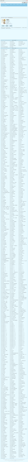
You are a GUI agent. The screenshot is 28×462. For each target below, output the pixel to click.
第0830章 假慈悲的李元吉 (21, 398)
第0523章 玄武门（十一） (12, 269)
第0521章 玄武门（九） (21, 268)
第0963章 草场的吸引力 (12, 44)
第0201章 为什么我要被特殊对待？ (4, 134)
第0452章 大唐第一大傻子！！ (22, 239)
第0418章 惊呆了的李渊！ (12, 225)
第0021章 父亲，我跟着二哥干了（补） (22, 57)
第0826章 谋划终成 (12, 397)
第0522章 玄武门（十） (3, 269)
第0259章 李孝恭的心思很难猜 (13, 158)
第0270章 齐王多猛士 (3, 163)
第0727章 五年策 (11, 355)
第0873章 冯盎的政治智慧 (3, 417)
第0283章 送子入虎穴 (12, 168)
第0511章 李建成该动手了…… (13, 264)
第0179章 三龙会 (20, 124)
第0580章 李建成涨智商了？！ (13, 293)
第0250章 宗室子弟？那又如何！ (13, 154)
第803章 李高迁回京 (21, 387)
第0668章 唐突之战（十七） (21, 330)
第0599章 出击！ (20, 301)
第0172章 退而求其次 (12, 121)
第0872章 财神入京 (20, 416)
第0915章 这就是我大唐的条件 (4, 435)
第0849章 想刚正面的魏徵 (3, 407)
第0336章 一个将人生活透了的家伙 (4, 191)
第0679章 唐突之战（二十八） (13, 335)
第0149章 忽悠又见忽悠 (21, 111)
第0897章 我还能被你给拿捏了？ (4, 427)
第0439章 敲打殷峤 (12, 234)
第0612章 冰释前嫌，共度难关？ (4, 307)
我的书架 (6, 5)
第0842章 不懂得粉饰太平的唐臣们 (22, 403)
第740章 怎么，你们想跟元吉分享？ (22, 360)
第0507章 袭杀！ (2, 263)
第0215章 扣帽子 (20, 139)
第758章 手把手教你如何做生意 (22, 368)
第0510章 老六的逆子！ (3, 264)
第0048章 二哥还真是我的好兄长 (22, 68)
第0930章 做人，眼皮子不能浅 (4, 441)
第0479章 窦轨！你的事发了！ (22, 250)
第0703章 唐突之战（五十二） (13, 345)
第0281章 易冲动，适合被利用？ (22, 167)
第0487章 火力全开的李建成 (12, 254)
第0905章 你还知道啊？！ (21, 430)
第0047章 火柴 (11, 68)
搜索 (24, 2)
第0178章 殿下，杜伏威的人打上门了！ (14, 124)
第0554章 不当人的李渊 (21, 282)
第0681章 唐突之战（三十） (4, 336)
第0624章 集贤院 (2, 312)
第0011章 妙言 (11, 53)
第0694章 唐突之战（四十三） (13, 341)
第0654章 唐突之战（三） (3, 325)
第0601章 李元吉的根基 (12, 302)
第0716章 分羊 (20, 350)
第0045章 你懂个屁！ (21, 67)
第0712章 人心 (11, 349)
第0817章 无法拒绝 (12, 393)
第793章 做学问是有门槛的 (12, 383)
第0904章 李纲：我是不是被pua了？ (13, 430)
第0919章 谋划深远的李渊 (12, 436)
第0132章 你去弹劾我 (3, 105)
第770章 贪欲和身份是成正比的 (22, 373)
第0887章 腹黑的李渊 (21, 422)
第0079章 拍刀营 (2, 82)
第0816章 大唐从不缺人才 (3, 393)
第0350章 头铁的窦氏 (21, 196)
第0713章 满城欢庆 (20, 349)
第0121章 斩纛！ (11, 100)
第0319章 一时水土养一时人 (12, 183)
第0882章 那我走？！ (3, 421)
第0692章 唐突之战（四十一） (22, 340)
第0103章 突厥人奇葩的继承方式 (13, 92)
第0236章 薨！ (20, 148)
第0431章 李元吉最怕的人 (21, 230)
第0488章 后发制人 (20, 254)
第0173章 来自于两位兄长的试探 (22, 121)
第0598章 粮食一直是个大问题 (13, 301)
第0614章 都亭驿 (20, 307)
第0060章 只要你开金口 (21, 73)
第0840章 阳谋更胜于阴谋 (3, 403)
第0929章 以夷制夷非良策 (21, 440)
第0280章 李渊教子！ (12, 167)
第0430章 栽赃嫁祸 (12, 230)
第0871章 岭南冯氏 (12, 416)
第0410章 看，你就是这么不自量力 (22, 221)
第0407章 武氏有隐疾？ (21, 220)
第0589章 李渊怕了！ (12, 297)
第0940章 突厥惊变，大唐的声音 (13, 445)
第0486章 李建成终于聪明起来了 (4, 254)
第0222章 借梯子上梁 (3, 143)
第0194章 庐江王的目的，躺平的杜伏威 (22, 130)
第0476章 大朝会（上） (21, 249)
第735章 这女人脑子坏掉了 (4, 359)
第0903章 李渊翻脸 (3, 430)
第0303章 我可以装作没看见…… (4, 177)
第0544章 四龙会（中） (12, 278)
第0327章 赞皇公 (2, 187)
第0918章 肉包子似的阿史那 (4, 436)
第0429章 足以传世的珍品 (3, 230)
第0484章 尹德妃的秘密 (12, 253)
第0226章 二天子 (11, 144)
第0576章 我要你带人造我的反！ (4, 292)
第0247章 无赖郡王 (12, 153)
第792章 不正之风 (3, 383)
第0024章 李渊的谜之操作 (21, 58)
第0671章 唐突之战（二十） (21, 331)
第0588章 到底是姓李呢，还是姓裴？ (5, 297)
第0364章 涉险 (11, 202)
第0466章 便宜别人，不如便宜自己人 (13, 245)
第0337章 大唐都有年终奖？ (12, 191)
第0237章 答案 (2, 149)
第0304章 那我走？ (12, 177)
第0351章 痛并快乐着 (3, 197)
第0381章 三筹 (2, 210)
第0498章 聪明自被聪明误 (3, 259)
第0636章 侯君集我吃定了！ (4, 317)
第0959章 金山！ (20, 45)
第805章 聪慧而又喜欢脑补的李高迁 (13, 388)
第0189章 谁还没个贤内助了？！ (4, 129)
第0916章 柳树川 (11, 435)
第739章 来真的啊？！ (12, 360)
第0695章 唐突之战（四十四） (22, 341)
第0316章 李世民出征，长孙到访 (13, 182)
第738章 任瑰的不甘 (3, 360)
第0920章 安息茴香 (20, 436)
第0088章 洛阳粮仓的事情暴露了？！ (5, 86)
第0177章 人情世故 (3, 124)
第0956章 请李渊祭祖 (21, 451)
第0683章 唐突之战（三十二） (22, 336)
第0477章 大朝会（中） (3, 250)
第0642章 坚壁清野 (3, 320)
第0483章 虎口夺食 (3, 253)
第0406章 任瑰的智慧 (12, 220)
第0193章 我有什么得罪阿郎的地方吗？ (14, 130)
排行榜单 (24, 4)
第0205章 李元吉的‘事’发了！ (13, 135)
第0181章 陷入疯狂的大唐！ (12, 125)
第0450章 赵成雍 (2, 239)
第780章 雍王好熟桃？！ (3, 378)
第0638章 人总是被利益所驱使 (22, 317)
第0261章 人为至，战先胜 (3, 159)
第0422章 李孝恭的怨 (21, 226)
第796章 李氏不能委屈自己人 (13, 384)
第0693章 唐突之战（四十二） (4, 341)
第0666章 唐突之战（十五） (4, 330)
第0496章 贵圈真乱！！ (12, 258)
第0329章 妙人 (20, 187)
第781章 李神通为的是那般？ (13, 378)
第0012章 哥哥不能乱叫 (21, 53)
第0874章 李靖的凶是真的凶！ (13, 417)
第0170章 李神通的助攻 (21, 120)
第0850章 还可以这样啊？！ (12, 407)
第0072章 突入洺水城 (21, 78)
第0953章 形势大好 (20, 450)
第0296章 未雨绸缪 (20, 173)
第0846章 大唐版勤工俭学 (3, 406)
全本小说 (2, 5)
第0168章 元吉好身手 (3, 120)
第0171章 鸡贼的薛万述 (3, 121)
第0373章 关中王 (11, 206)
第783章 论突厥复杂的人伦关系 (4, 379)
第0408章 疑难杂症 (3, 221)
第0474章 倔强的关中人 (3, 249)
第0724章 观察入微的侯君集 (12, 354)
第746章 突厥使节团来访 (21, 363)
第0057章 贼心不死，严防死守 (22, 72)
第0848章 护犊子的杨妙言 (21, 406)
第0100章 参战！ (11, 91)
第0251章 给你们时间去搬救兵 (22, 154)
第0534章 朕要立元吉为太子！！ (4, 274)
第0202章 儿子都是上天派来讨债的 (13, 134)
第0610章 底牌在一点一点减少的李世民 (14, 306)
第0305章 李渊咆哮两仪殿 (21, 177)
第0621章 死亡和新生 (3, 311)
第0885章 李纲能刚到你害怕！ (4, 422)
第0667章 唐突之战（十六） (12, 330)
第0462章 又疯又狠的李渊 (3, 244)
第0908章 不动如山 (20, 431)
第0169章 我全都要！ (12, 120)
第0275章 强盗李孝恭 (21, 164)
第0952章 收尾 (11, 450)
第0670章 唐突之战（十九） (12, 331)
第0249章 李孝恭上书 (3, 154)
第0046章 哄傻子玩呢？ (3, 68)
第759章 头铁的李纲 (3, 369)
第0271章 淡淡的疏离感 (12, 163)
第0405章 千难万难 (3, 220)
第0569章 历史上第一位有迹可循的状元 (22, 288)
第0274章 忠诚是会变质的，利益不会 (13, 164)
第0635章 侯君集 (20, 316)
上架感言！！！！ (20, 86)
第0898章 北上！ (11, 427)
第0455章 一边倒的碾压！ (21, 240)
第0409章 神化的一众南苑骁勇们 (13, 221)
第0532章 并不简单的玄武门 (12, 273)
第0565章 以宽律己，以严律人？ (13, 287)
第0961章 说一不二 (3, 45)
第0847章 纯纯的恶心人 (12, 406)
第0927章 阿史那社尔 (3, 440)
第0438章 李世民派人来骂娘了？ (4, 234)
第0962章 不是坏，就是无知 (21, 44)
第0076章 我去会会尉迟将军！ (4, 81)
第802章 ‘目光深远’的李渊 (12, 387)
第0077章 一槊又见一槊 (12, 81)
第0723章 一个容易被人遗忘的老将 (4, 354)
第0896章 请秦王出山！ (21, 426)
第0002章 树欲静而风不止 (12, 49)
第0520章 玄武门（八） (12, 268)
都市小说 (8, 4)
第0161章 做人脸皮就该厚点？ (22, 116)
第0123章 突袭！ (2, 101)
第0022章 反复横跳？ (3, 58)
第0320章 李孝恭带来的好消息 (22, 183)
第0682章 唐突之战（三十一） (13, 336)
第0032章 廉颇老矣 (12, 62)
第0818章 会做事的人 (21, 393)
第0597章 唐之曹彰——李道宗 (4, 301)
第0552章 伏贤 (2, 282)
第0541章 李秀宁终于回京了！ (13, 277)
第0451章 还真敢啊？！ (12, 239)
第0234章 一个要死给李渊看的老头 (4, 148)
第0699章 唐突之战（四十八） (4, 344)
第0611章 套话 (20, 306)
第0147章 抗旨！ (2, 111)
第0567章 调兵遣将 (3, 288)
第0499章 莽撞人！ (12, 259)
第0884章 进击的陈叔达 (21, 421)
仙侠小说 (14, 4)
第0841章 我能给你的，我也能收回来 (13, 403)
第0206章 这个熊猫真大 (21, 135)
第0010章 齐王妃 (2, 53)
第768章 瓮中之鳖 (3, 373)
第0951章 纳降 (2, 450)
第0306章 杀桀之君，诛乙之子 (4, 178)
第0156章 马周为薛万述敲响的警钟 (4, 115)
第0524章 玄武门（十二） (21, 269)
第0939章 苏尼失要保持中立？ (4, 445)
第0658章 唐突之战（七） (12, 326)
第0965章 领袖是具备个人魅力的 (22, 455)
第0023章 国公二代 (12, 58)
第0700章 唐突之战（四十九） (13, 344)
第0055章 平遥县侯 (3, 72)
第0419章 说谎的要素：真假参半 (22, 225)
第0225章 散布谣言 (3, 144)
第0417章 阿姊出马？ (3, 225)
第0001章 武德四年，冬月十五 (4, 49)
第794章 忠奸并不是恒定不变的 (22, 383)
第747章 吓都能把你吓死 (3, 364)
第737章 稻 (20, 359)
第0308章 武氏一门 (20, 178)
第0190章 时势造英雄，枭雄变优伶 (13, 129)
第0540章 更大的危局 (3, 277)
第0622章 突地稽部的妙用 (12, 311)
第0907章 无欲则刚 (12, 431)
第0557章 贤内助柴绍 (21, 283)
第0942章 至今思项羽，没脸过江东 (4, 446)
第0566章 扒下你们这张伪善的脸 (22, 287)
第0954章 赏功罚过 (3, 451)
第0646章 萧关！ (11, 321)
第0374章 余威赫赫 (20, 206)
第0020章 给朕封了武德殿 (12, 57)
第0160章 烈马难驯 (12, 116)
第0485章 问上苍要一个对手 (21, 253)
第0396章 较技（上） (3, 216)
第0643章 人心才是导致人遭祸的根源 (13, 320)
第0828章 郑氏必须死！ (3, 398)
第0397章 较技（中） (12, 216)
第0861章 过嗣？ (2, 412)
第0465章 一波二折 (3, 245)
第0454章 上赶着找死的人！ (12, 240)
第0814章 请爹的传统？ (12, 392)
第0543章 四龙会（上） (3, 278)
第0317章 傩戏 (20, 182)
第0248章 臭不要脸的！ (21, 153)
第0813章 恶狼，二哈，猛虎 (4, 392)
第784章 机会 (11, 379)
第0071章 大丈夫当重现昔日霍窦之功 (13, 78)
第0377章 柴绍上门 (20, 207)
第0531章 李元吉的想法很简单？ (4, 273)
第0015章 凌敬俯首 (20, 54)
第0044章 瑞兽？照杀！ (12, 67)
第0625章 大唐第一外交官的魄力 (13, 312)
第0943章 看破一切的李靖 (12, 446)
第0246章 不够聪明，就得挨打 (4, 153)
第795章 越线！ (2, 384)
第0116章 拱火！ (20, 97)
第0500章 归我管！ (20, 259)
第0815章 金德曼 (20, 392)
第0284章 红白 (20, 168)
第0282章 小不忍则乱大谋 (3, 168)
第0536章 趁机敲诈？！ (21, 274)
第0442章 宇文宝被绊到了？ (12, 235)
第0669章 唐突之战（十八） (4, 331)
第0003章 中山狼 (20, 49)
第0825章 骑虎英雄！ (3, 397)
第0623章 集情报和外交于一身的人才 (22, 311)
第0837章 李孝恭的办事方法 (4, 402)
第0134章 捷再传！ (20, 105)
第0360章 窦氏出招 (3, 201)
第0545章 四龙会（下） (21, 278)
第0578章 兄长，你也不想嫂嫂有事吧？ (22, 292)
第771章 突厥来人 (3, 374)
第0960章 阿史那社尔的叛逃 (12, 45)
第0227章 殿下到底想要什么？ (22, 144)
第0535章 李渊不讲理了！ (12, 274)
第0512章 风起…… (20, 264)
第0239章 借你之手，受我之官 (22, 149)
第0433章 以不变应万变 (12, 231)
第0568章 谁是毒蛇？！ (12, 288)
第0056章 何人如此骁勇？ (12, 72)
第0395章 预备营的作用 (21, 215)
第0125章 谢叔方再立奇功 (21, 101)
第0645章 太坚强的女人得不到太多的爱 (5, 321)
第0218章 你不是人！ (21, 140)
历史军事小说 (6, 17)
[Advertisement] (14, 12)
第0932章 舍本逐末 (20, 441)
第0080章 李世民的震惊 (12, 82)
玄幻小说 (11, 4)
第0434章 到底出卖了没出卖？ (22, 231)
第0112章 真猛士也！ (12, 96)
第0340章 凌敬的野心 (12, 192)
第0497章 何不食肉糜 (21, 258)
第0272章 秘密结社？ (21, 163)
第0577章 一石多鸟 (12, 292)
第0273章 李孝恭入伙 (3, 164)
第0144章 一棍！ (2, 110)
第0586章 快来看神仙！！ (12, 296)
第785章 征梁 (20, 379)
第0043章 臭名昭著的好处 (3, 67)
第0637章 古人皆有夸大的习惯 (13, 317)
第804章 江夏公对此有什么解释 (4, 388)
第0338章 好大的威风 (21, 191)
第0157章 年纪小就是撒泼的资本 (13, 115)
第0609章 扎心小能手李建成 (4, 306)
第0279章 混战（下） (3, 167)
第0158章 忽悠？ (20, 115)
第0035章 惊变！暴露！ (12, 63)
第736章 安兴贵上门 (12, 359)
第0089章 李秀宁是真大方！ (12, 86)
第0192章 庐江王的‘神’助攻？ (4, 130)
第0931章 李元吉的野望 (12, 441)
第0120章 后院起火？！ (3, 100)
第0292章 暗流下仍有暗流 (12, 172)
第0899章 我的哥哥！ (21, 427)
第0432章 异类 (2, 231)
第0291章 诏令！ (2, 172)
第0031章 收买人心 (3, 62)
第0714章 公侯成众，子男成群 (4, 350)
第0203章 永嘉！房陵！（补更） (22, 134)
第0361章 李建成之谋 (12, 201)
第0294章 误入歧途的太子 (3, 173)
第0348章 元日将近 (3, 196)
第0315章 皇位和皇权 (3, 182)
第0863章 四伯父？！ (21, 412)
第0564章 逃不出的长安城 (3, 287)
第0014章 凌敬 (11, 54)
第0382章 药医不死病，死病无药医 (13, 210)
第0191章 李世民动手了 (21, 129)
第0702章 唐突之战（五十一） (4, 345)
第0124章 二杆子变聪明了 (12, 101)
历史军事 (17, 4)
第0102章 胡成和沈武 (3, 92)
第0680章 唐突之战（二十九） (22, 335)
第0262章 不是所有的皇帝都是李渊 (13, 159)
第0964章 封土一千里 (3, 44)
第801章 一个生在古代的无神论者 (4, 387)
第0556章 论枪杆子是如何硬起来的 (13, 283)
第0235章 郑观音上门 (12, 148)
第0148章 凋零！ (11, 111)
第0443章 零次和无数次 (21, 235)
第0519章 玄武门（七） (3, 268)
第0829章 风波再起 (12, 398)
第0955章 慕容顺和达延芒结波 (13, 451)
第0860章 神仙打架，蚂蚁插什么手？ (22, 411)
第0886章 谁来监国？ (12, 422)
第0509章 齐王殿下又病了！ (21, 263)
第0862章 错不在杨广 (12, 412)
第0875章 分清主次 (20, 417)
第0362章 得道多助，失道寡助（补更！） (23, 201)
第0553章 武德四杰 (12, 282)
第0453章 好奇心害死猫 (3, 240)
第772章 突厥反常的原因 (12, 374)
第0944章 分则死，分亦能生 (21, 446)
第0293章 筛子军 (20, 172)
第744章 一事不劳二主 (3, 363)
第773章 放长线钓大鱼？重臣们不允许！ (23, 374)
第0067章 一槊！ (2, 77)
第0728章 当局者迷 (20, 355)
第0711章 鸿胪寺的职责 (3, 349)
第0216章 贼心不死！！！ (3, 140)
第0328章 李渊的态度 (12, 187)
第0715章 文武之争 (12, 350)
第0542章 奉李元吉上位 (21, 277)
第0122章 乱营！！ (20, 100)
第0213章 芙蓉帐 (2, 139)
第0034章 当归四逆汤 (3, 63)
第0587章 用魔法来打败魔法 (21, 296)
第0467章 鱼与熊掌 (20, 245)
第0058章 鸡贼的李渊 (3, 73)
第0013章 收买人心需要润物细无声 (4, 54)
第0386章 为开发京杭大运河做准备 (22, 211)
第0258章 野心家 (2, 158)
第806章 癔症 (20, 388)
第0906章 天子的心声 (3, 431)
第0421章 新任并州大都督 (12, 226)
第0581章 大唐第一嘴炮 (21, 293)
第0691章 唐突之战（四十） (12, 340)
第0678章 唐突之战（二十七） (4, 335)
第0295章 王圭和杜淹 (12, 173)
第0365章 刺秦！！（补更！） (22, 202)
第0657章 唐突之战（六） (3, 326)
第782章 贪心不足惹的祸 (21, 378)
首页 (1, 4)
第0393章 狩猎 (2, 215)
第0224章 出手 (20, 143)
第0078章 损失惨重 (20, 81)
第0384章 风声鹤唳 (3, 211)
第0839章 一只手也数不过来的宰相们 (22, 402)
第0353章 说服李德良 (21, 197)
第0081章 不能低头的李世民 (21, 82)
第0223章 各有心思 (12, 143)
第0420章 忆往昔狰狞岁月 (3, 226)
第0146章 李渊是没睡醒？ (21, 110)
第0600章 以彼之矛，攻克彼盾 (4, 302)
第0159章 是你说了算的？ (3, 116)
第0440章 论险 (20, 234)
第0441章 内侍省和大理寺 (3, 235)
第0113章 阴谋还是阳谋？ (21, 96)
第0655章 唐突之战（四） (12, 325)
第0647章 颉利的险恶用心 (21, 321)
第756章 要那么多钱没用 (3, 368)
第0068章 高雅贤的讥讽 (12, 77)
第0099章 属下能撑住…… (3, 91)
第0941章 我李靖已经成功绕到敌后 (22, 445)
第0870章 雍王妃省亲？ (3, 416)
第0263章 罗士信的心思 (21, 159)
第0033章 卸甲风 (20, 62)
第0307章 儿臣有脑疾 (12, 178)
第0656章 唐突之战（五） (21, 325)
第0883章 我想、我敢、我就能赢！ (13, 421)
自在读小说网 (2, 0)
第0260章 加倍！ (20, 158)
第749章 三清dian (20, 364)
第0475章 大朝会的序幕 (12, 249)
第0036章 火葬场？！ (21, 63)
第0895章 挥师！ (11, 426)
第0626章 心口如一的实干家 (21, 312)
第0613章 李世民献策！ (12, 307)
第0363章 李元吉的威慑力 (3, 202)
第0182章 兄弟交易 (20, 125)
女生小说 (4, 4)
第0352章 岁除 (11, 197)
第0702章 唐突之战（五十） (21, 344)
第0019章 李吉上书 (3, 57)
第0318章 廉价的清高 (3, 183)
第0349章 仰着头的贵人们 (12, 196)
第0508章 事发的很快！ (12, 263)
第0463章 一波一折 (12, 244)
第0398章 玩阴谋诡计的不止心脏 (22, 216)
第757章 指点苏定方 (12, 368)
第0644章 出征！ (20, 320)
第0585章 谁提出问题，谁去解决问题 (5, 296)
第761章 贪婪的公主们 (21, 369)
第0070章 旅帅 (2, 78)
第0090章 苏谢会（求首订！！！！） (5, 87)
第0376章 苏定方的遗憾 (12, 207)
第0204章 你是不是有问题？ (4, 135)
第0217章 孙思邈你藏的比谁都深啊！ (13, 140)
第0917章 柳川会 (20, 435)
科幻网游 (21, 4)
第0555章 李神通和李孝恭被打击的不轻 (5, 283)
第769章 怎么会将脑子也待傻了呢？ (13, 373)
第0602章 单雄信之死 (21, 302)
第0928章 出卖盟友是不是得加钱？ (13, 440)
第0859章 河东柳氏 (12, 411)
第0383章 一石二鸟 (20, 210)
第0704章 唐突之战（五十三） (22, 345)
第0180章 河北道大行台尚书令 (4, 125)
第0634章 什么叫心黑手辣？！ (13, 316)
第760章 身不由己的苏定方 (12, 369)
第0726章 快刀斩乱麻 (3, 355)
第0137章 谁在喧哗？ (21, 106)
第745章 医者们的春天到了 (12, 363)
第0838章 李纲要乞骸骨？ (12, 402)
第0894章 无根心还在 (3, 426)
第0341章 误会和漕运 (21, 192)
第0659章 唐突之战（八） (21, 326)
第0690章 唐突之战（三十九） (4, 340)
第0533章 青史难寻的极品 (21, 273)
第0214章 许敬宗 (11, 139)
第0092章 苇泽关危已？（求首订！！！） (23, 87)
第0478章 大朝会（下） (12, 250)
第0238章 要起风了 (12, 149)
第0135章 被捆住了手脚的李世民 (4, 106)
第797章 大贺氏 (20, 384)
